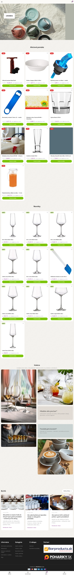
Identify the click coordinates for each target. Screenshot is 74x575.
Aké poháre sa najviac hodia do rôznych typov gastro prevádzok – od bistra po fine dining (12, 516)
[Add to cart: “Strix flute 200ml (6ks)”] (12, 244)
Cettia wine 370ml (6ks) (8, 276)
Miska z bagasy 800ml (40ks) (34, 80)
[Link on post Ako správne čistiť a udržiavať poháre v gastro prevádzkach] (61, 502)
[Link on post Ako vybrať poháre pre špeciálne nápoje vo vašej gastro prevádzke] (37, 502)
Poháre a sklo (18, 548)
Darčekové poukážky (34, 548)
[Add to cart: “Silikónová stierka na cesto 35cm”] (61, 281)
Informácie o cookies (6, 554)
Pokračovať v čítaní (7, 527)
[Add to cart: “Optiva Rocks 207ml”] (61, 124)
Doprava (31, 545)
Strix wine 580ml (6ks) (56, 239)
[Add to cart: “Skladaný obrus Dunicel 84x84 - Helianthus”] (37, 124)
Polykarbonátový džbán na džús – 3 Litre (12, 192)
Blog (2, 556)
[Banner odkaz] (55, 412)
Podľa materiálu (19, 553)
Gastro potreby (19, 545)
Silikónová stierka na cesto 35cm (59, 276)
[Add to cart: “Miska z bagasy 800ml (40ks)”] (37, 85)
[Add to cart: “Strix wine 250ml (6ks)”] (37, 281)
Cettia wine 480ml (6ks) (8, 313)
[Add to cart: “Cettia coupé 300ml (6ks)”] (61, 318)
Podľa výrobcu (18, 555)
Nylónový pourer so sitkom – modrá (59, 80)
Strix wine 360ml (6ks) (32, 239)
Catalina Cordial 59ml (32, 155)
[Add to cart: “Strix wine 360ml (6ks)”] (37, 244)
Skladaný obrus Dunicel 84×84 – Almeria (12, 155)
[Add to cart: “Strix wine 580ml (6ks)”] (61, 244)
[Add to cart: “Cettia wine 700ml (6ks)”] (37, 318)
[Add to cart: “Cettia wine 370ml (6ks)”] (12, 281)
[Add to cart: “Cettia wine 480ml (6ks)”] (12, 318)
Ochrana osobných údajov (5, 551)
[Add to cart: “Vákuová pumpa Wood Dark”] (12, 85)
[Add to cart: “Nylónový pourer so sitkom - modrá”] (61, 85)
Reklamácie (4, 548)
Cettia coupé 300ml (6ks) (57, 313)
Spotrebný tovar (19, 550)
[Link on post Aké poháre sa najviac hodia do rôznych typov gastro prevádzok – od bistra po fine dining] (12, 502)
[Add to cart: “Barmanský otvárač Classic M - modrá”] (12, 124)
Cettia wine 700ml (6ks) (32, 313)
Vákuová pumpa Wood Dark (9, 80)
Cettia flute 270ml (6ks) (8, 350)
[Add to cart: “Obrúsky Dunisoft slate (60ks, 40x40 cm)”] (61, 161)
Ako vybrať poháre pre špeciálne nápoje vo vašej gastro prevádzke (36, 516)
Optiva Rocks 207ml (56, 117)
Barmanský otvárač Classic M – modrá (11, 117)
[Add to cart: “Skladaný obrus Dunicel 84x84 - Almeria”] (12, 161)
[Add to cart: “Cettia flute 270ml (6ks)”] (12, 355)
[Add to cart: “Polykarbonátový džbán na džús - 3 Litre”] (12, 198)
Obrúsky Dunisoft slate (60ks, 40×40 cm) (61, 155)
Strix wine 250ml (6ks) (32, 276)
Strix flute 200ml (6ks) (7, 239)
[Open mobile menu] (1, 1)
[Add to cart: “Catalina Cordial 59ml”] (37, 161)
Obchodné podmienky (6, 545)
